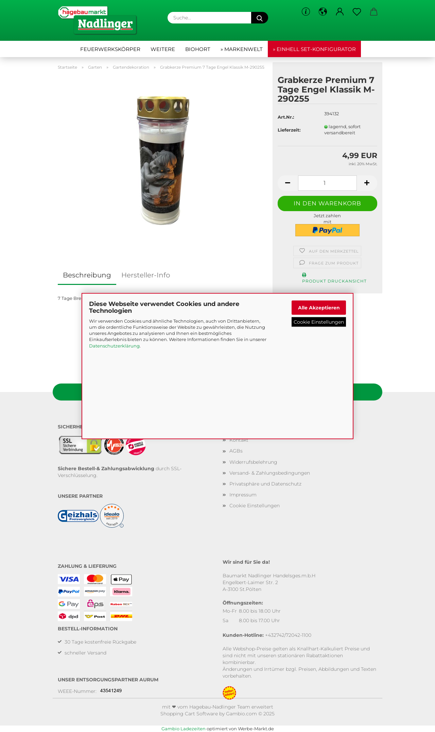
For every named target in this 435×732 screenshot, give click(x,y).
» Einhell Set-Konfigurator (314, 49)
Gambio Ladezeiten (183, 728)
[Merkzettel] (356, 12)
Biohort (197, 49)
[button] (322, 12)
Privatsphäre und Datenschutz (265, 484)
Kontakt (238, 440)
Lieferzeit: (289, 130)
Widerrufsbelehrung (253, 462)
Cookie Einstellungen (319, 322)
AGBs (236, 451)
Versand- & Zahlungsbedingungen (269, 473)
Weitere (163, 49)
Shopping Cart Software (189, 714)
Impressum (243, 495)
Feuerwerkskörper (110, 49)
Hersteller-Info (145, 275)
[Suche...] (259, 17)
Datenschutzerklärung (114, 345)
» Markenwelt (242, 49)
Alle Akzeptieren (319, 307)
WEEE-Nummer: (77, 691)
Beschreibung (87, 275)
